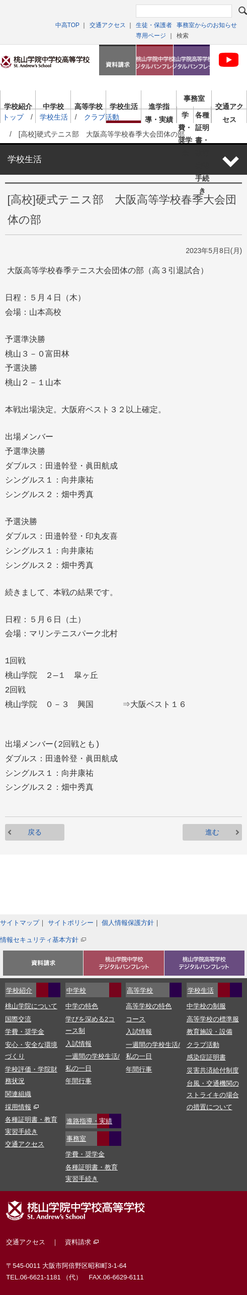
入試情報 (78, 1043)
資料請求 (117, 60)
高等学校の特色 (149, 1006)
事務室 (194, 98)
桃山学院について (31, 1006)
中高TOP (67, 25)
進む (212, 832)
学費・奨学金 (185, 117)
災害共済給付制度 (213, 1070)
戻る (35, 832)
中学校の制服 (206, 1006)
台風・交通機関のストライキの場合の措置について (213, 1095)
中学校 (53, 106)
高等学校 (88, 106)
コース (135, 1019)
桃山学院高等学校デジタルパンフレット (192, 60)
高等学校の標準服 (213, 1019)
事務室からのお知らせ (207, 25)
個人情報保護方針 (128, 922)
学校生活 (124, 106)
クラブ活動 (203, 1044)
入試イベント (43, 963)
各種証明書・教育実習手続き (202, 117)
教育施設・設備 (209, 1031)
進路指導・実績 (89, 1121)
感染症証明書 (206, 1057)
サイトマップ (19, 922)
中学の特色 (81, 1006)
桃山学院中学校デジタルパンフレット (154, 60)
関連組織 (18, 1094)
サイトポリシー (71, 922)
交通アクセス (108, 25)
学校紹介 (18, 106)
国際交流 (18, 1019)
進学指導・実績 (159, 108)
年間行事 (78, 1081)
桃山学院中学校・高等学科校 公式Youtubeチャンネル (228, 60)
